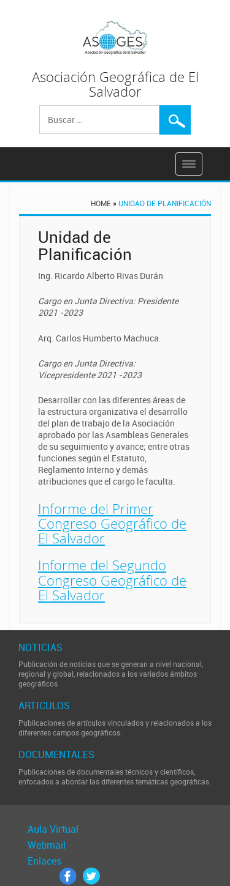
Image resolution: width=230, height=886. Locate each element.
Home (101, 203)
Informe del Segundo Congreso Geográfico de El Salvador (112, 579)
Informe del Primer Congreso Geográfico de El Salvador (112, 523)
